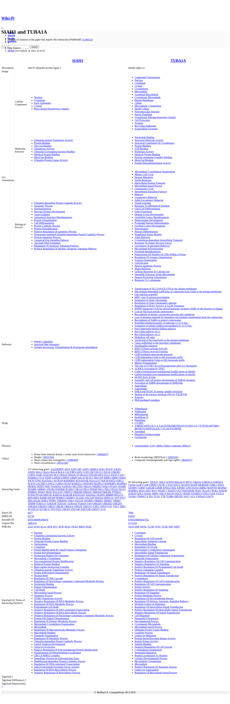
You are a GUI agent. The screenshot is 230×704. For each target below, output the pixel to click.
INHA (122, 477)
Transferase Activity (44, 148)
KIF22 (112, 480)
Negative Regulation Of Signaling (152, 564)
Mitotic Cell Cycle (144, 174)
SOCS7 (178, 493)
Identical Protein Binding (47, 154)
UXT (110, 506)
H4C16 (81, 477)
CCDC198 (88, 472)
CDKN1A (207, 482)
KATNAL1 (47, 480)
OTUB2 (50, 489)
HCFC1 (89, 477)
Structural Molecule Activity (149, 140)
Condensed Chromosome (147, 77)
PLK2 (215, 490)
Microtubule (141, 91)
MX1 (47, 486)
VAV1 (116, 506)
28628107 (186, 460)
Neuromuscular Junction (147, 111)
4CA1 (43, 526)
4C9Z (37, 526)
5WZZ (74, 526)
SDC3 (140, 493)
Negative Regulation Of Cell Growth (153, 647)
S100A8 (223, 490)
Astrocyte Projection (44, 647)
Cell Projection (142, 120)
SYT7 (123, 497)
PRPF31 (68, 492)
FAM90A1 (33, 477)
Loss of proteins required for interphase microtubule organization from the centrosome (178, 317)
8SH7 (177, 526)
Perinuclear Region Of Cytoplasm (51, 555)
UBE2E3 (42, 506)
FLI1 (41, 477)
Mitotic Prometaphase (146, 363)
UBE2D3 (117, 503)
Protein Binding (42, 143)
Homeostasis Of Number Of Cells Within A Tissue (160, 254)
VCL (192, 496)
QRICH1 (47, 495)
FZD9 (48, 477)
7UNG (164, 526)
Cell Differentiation (44, 223)
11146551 (87, 39)
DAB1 (39, 475)
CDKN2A (218, 482)
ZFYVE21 (56, 509)
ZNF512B (85, 509)
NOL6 (105, 486)
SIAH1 (77, 60)
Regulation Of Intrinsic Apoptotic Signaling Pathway (161, 601)
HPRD (11, 50)
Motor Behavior (143, 268)
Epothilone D (141, 417)
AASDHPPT (57, 469)
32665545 (172, 457)
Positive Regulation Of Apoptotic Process (55, 231)
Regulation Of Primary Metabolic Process (55, 621)
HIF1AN (98, 477)
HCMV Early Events (145, 377)
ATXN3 (170, 482)
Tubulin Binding (143, 644)
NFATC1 (162, 490)
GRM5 (73, 477)
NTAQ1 (113, 486)
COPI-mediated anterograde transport (154, 354)
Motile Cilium (142, 108)
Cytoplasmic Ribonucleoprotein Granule (155, 117)
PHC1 (101, 489)
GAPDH (56, 477)
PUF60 (31, 495)
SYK (212, 493)
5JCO (131, 526)
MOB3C (32, 486)
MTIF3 (40, 486)
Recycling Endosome (145, 126)
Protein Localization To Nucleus (151, 655)
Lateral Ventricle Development (49, 644)
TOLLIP (79, 500)
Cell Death (39, 589)
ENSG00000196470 (38, 519)
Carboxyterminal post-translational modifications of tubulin (165, 371)
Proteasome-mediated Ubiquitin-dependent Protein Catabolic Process (69, 234)
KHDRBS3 (69, 480)
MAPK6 (222, 487)
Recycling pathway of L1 (147, 331)
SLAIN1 (80, 497)
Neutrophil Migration (145, 652)
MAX (142, 490)
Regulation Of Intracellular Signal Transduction (159, 607)
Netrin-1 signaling (43, 341)
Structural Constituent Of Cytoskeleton (154, 143)
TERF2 (44, 500)
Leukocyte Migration (145, 635)
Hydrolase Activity (144, 151)
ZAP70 (209, 496)
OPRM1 (41, 489)
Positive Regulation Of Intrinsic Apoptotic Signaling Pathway (65, 248)
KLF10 (31, 483)
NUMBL (32, 489)
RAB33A (57, 495)
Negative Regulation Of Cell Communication (158, 561)
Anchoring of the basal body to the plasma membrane (162, 340)
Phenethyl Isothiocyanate (147, 434)
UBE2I (51, 506)
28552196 (48, 457)
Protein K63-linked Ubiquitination (51, 618)
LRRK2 (203, 487)
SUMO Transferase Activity (48, 598)
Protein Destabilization (45, 228)
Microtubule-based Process (148, 186)
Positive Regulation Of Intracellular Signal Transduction (163, 609)
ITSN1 (38, 480)
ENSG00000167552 (138, 519)
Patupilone (140, 420)
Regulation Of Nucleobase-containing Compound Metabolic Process (69, 581)
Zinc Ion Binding (43, 146)
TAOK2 (132, 496)
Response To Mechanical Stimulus (152, 206)
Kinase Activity (142, 587)
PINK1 (41, 492)
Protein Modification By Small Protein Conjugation (60, 550)
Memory (139, 194)
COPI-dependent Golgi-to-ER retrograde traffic (159, 357)
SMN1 (155, 493)
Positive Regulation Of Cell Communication (157, 581)
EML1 (213, 485)
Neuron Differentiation (146, 231)
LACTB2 (40, 483)
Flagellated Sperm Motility (148, 234)
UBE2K (59, 506)
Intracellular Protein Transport (150, 183)
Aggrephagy (141, 385)
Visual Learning (143, 203)
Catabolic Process (144, 632)
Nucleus (38, 97)
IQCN (31, 480)
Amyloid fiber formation (46, 344)
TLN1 (157, 496)
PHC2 (108, 489)
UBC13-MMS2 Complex (47, 655)
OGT (179, 490)
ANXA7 (154, 482)
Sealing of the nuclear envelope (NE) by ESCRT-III (161, 394)
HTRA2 (167, 487)
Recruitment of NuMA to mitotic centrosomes (158, 320)
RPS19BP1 (33, 497)
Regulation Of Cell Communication (153, 584)
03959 (131, 516)
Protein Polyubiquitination (47, 552)
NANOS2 (56, 486)
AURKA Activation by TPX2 (149, 368)
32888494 (72, 460)
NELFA (87, 486)
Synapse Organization (146, 260)
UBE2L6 (68, 506)
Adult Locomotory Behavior (149, 200)
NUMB (122, 486)
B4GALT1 (179, 482)
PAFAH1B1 (188, 490)
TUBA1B (51, 503)
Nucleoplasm (40, 544)
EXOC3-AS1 (117, 475)
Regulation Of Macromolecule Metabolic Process (59, 629)
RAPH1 (101, 495)
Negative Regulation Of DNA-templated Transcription (61, 609)
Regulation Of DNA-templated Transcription (57, 664)
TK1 (151, 496)
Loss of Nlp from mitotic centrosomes (154, 311)
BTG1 (189, 482)
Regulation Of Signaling (147, 592)
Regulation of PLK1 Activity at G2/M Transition (159, 305)
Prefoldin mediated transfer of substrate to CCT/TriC (161, 323)
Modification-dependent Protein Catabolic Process (59, 661)
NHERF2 (97, 486)
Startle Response (143, 180)
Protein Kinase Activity (146, 641)
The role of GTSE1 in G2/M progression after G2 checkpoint (166, 365)
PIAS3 (122, 489)
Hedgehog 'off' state (145, 337)
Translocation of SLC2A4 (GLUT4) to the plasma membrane (166, 288)
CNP (145, 485)
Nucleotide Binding (144, 137)
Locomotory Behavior (146, 197)
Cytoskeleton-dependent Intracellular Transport (159, 240)
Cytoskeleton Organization (148, 649)
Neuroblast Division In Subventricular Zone (56, 658)
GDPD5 (65, 477)
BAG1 (39, 472)
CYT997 (139, 423)
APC (79, 469)
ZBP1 (123, 506)
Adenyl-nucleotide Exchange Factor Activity (57, 667)
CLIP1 (139, 485)
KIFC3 (119, 480)
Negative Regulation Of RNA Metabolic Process (59, 601)
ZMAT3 (66, 509)
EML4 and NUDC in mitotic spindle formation (158, 391)
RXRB (43, 497)
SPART (187, 493)
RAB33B (67, 495)
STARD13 (196, 493)
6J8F (137, 526)
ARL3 (162, 482)
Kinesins (139, 397)
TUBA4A (72, 503)
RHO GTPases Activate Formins (151, 351)
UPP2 (96, 506)
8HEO (82, 526)
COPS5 (31, 475)
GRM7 (141, 487)
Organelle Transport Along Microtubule (155, 274)
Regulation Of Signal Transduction (152, 572)
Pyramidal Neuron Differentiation (152, 223)
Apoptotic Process (43, 206)
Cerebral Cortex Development (150, 226)
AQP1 (85, 469)
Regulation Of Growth (146, 547)
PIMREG (32, 492)
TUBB (169, 496)
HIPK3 (115, 477)
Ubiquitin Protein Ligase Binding (51, 541)
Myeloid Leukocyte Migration (150, 604)
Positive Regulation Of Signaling (151, 589)
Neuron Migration (144, 177)
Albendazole (141, 408)
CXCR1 (161, 485)
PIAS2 (114, 489)
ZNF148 (75, 509)
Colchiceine (141, 437)
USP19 (103, 506)
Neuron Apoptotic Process (47, 237)
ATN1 (102, 469)
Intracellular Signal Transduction (151, 552)
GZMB (158, 487)
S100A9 (132, 493)
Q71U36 (132, 523)
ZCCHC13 (44, 509)
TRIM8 (31, 503)
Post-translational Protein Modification (54, 561)
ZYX (103, 509)
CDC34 (106, 472)
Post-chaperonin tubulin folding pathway (155, 328)
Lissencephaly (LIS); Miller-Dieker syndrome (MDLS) (163, 445)
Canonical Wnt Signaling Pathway (51, 240)
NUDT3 (172, 490)
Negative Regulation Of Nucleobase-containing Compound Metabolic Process (74, 615)
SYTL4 (220, 493)
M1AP (67, 483)
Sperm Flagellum (143, 114)
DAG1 (177, 485)
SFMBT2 (60, 497)
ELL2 (107, 475)
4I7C (55, 526)
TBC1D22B (34, 500)
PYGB (39, 495)
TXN (89, 503)
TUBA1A (178, 60)
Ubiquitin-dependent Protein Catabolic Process (58, 203)
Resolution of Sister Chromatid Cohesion (155, 303)
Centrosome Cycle (144, 188)
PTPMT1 (117, 492)
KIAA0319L (82, 480)
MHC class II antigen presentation (152, 297)
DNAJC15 (73, 475)
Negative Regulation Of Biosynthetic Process (57, 672)
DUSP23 (185, 485)
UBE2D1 (97, 503)
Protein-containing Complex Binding (153, 157)
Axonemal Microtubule (146, 94)
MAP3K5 (88, 483)
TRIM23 (98, 500)
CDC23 (98, 472)
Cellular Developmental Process (151, 658)
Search (11, 35)
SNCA (162, 493)
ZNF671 (95, 509)
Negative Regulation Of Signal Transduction (157, 612)
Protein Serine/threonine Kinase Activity (155, 638)
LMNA (60, 483)
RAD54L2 (91, 495)
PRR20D (97, 492)
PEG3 (86, 489)
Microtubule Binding (45, 632)
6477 (30, 512)
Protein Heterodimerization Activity (153, 163)
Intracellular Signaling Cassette (150, 541)
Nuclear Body (41, 575)
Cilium (138, 103)
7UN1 (157, 526)
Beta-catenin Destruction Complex (51, 108)
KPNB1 (181, 487)
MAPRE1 (133, 490)
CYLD (169, 485)
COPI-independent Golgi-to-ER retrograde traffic (160, 360)
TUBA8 (82, 503)
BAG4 (53, 472)
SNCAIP (89, 497)
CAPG (78, 472)
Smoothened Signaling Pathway (151, 191)
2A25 (30, 526)
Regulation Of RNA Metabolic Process (54, 604)
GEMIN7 (133, 487)
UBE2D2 (107, 503)
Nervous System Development (49, 211)
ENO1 (221, 485)
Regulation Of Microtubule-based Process (156, 672)
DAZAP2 (48, 475)
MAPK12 (99, 483)
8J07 (171, 526)
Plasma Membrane (144, 100)
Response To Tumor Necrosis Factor (153, 243)
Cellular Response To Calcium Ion (152, 271)
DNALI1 (84, 475)
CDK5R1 (115, 472)
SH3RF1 (70, 497)
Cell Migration (142, 615)
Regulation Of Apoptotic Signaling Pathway (56, 246)
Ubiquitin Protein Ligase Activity (51, 160)
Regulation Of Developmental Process (154, 598)
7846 (130, 512)
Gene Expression (143, 211)
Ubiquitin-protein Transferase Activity (53, 140)
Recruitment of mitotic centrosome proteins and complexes (165, 314)
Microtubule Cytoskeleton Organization (155, 171)
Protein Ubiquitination (45, 220)
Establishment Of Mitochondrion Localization (57, 652)
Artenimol (140, 431)
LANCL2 (51, 483)
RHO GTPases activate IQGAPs (151, 348)
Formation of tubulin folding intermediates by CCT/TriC (163, 325)
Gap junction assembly (146, 294)
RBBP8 (110, 495)
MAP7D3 (212, 487)
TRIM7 (117, 500)
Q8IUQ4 (32, 523)
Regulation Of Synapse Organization (153, 257)
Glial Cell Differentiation (147, 208)
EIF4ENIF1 (204, 485)
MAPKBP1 (110, 483)
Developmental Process (146, 621)
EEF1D (93, 475)
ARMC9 (93, 469)
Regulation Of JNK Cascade (48, 578)
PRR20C (87, 492)
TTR (163, 496)
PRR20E (106, 492)
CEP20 (131, 485)
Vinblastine (140, 411)
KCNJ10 (58, 480)
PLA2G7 (206, 490)
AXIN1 (117, 469)
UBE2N (78, 506)
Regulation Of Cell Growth (148, 538)
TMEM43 (62, 500)
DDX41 (63, 475)
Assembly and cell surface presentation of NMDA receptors (165, 380)
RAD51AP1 (79, 495)
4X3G (67, 526)
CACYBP (70, 472)
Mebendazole (141, 414)
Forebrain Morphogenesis (148, 251)
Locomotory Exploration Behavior (152, 246)
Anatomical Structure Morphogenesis (53, 217)
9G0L (89, 526)
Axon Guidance (42, 214)
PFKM (93, 489)
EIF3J (101, 475)
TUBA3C (62, 503)
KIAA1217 (95, 480)
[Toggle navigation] (2, 28)
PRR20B (77, 492)
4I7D (61, 526)
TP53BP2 (89, 500)
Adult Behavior (142, 237)
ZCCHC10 (33, 509)
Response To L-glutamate (148, 280)
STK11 (206, 493)
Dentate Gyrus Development (149, 214)
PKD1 (49, 492)
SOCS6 (170, 493)
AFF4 (73, 469)
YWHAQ (200, 496)
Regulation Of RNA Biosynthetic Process (55, 669)
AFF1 (67, 469)
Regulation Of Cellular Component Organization (159, 555)
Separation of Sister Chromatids (151, 300)
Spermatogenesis (42, 208)
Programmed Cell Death (46, 607)
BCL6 (61, 472)
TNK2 (70, 500)
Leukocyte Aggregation (146, 669)
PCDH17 (70, 489)
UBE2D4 (32, 506)
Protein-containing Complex (149, 569)
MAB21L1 (77, 483)
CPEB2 (153, 485)
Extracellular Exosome (146, 128)
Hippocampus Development (149, 220)
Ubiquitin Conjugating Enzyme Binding (54, 151)
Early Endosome (42, 103)
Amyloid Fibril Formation (47, 243)
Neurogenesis (141, 228)
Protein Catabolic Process (47, 226)
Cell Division (141, 263)
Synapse (139, 123)
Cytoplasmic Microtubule (148, 97)
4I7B (49, 526)
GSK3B (150, 487)
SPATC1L (109, 497)
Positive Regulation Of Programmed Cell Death (159, 567)
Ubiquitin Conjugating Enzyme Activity (54, 535)
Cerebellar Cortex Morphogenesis (152, 217)
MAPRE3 (122, 483)
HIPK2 (107, 477)
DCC (56, 475)
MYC (154, 490)
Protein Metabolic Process (148, 595)
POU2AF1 (58, 492)
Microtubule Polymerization (149, 248)
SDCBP (51, 497)
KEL (174, 487)
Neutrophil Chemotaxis (146, 618)
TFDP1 (52, 500)
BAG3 (46, 472)
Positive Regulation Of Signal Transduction (157, 575)
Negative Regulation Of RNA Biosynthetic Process (60, 612)
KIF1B (104, 480)
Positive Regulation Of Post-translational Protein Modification (66, 649)
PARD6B (60, 489)
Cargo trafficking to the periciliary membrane (158, 343)
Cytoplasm (39, 100)
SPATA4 (99, 497)
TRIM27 (108, 500)
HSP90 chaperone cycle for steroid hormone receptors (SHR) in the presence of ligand (178, 308)
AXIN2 (31, 472)
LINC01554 (192, 487)
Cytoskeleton (141, 88)
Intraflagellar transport (146, 345)
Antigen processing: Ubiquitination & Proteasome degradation (66, 347)
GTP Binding (141, 148)
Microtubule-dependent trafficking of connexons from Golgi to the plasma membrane (178, 291)
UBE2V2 (87, 506)
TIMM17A (142, 496)
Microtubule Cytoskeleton (148, 106)
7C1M (150, 526)
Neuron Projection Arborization (151, 277)
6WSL (143, 526)
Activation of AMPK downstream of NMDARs (159, 383)
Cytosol (38, 106)
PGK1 (198, 490)
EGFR (194, 485)
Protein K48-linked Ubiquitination (51, 572)
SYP (117, 497)
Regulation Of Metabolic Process (51, 638)
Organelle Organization (46, 635)
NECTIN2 (77, 486)
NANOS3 (67, 486)
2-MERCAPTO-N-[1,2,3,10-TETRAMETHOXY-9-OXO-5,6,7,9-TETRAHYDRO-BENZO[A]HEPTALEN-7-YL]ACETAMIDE (177, 427)
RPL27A (118, 495)
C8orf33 (197, 482)
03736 (31, 516)
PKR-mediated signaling (147, 400)
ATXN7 (109, 469)
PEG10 (79, 489)
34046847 (102, 454)
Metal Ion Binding (43, 157)
